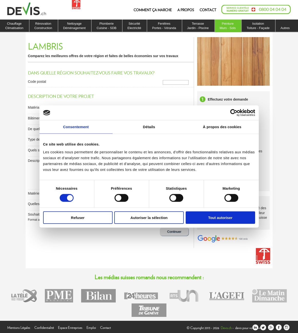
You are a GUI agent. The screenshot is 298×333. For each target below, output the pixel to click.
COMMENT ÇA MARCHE (153, 9)
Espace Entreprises (70, 327)
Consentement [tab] (76, 127)
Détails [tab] (149, 127)
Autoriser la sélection (149, 217)
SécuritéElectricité (134, 26)
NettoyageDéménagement (74, 26)
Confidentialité (44, 327)
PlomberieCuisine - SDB (106, 26)
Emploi (91, 327)
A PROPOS (185, 9)
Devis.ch (226, 327)
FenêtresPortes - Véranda (164, 26)
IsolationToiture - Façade (258, 26)
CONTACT (208, 9)
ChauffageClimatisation (14, 26)
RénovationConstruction (43, 26)
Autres (285, 28)
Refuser (78, 217)
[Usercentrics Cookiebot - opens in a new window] (233, 112)
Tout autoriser (220, 217)
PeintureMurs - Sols (228, 26)
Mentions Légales (18, 327)
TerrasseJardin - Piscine (198, 26)
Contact (105, 327)
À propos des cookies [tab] (222, 127)
